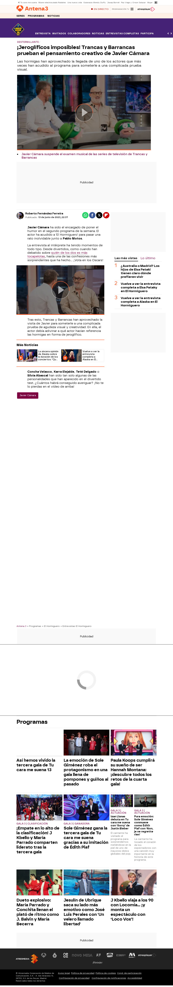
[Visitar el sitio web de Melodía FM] (132, 956)
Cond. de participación (129, 975)
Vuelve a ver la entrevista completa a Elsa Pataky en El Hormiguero (140, 289)
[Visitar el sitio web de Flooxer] (97, 964)
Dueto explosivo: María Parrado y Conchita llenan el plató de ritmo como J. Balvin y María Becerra (37, 913)
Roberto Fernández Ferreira (44, 215)
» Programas (34, 627)
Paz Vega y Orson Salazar (132, 2)
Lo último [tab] (148, 259)
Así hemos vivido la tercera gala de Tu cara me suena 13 (35, 766)
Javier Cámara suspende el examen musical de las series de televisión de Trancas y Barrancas (85, 157)
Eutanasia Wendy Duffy (94, 2)
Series (20, 17)
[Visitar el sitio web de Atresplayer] (147, 956)
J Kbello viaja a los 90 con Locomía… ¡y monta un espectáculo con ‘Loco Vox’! (132, 911)
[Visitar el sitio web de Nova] (77, 956)
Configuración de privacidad (74, 979)
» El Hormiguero (51, 627)
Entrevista (43, 35)
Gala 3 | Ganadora (77, 825)
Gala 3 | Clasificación (32, 825)
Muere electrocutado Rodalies (51, 2)
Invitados (59, 35)
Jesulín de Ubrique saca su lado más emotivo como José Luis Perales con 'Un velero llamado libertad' (84, 913)
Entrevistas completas (122, 35)
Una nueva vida (74, 2)
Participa (147, 35)
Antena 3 (21, 627)
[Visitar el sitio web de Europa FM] (121, 956)
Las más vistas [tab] (125, 259)
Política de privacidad (82, 975)
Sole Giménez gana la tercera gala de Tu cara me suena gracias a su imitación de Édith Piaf (86, 839)
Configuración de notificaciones (109, 979)
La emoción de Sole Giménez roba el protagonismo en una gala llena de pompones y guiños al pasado (86, 773)
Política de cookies (106, 975)
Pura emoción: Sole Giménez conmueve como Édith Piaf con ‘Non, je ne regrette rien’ (144, 827)
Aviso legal (64, 975)
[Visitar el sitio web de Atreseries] (99, 956)
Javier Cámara (27, 397)
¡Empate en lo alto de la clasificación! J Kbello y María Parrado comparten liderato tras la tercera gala (37, 841)
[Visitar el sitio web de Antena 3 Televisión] (43, 956)
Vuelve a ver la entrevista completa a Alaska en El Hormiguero (140, 303)
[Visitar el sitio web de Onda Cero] (110, 956)
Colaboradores (79, 35)
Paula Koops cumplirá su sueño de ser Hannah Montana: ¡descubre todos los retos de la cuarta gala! (133, 773)
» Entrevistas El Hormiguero (76, 627)
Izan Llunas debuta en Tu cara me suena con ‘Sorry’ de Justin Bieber (120, 824)
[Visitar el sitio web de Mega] (88, 956)
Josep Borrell (113, 2)
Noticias (53, 17)
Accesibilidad (134, 979)
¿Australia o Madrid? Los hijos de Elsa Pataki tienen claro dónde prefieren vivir (140, 273)
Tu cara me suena (28, 2)
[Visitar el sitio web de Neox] (66, 956)
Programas (36, 17)
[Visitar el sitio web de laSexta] (55, 956)
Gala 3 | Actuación (118, 813)
